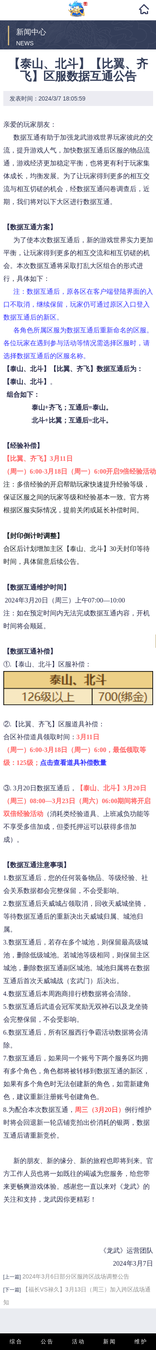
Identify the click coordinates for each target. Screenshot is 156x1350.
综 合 (16, 1341)
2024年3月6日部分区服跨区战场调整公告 (75, 1276)
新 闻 (109, 1341)
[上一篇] (12, 1277)
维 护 (140, 1341)
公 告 (47, 1341)
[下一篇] (12, 1290)
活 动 (78, 1341)
